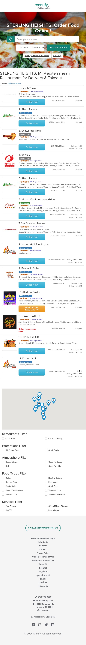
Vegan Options (54, 490)
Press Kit (43, 564)
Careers (43, 549)
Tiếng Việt (43, 586)
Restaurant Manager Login (43, 538)
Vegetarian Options (56, 494)
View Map (57, 56)
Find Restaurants (58, 47)
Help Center (43, 542)
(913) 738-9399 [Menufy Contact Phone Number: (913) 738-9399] (43, 597)
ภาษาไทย (43, 582)
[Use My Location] (11, 39)
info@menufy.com (43, 600)
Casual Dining (11, 462)
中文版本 (43, 571)
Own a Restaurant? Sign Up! (43, 528)
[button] (53, 401)
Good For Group (55, 462)
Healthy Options (55, 478)
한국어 (43, 579)
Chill (7, 466)
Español (43, 568)
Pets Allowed (53, 510)
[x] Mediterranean (14, 83)
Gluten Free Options (14, 490)
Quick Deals (53, 450)
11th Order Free (12, 450)
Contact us (43, 610)
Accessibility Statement (43, 617)
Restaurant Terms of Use (43, 560)
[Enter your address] (47, 39)
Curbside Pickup (55, 438)
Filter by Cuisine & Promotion (37, 56)
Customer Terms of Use (43, 557)
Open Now (10, 438)
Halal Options (11, 494)
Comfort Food (11, 482)
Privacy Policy (43, 553)
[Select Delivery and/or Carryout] (30, 47)
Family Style (10, 486)
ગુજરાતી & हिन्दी (43, 575)
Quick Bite (52, 486)
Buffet (7, 478)
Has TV (8, 510)
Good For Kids (54, 466)
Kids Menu (53, 482)
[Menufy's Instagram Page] (39, 624)
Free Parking (10, 506)
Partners (43, 546)
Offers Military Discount (58, 506)
